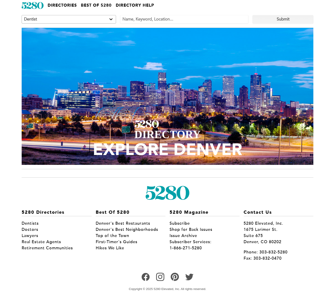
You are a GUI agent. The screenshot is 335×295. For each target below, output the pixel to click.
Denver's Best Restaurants (123, 223)
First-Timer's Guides (116, 241)
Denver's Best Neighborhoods (127, 229)
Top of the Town (112, 235)
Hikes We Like (110, 247)
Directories (62, 5)
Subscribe (180, 223)
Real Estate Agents (41, 241)
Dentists (30, 223)
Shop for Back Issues (191, 229)
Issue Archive (183, 235)
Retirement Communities (47, 247)
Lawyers (30, 235)
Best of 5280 (96, 5)
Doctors (30, 229)
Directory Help (135, 5)
